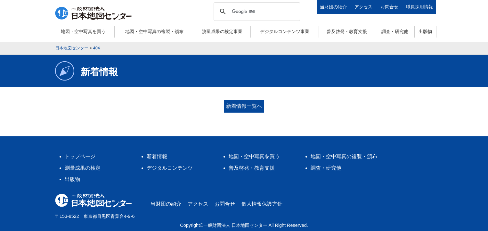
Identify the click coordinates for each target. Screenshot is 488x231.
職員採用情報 (419, 6)
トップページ (80, 152)
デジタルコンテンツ (170, 163)
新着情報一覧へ (244, 106)
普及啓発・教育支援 (347, 31)
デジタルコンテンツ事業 (284, 31)
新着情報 (157, 152)
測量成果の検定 (83, 163)
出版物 (425, 31)
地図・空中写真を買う (83, 31)
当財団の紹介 (333, 6)
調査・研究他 (394, 31)
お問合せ (389, 6)
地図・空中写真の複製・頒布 (154, 31)
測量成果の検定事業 (222, 31)
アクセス (363, 6)
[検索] (256, 11)
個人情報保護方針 (261, 199)
